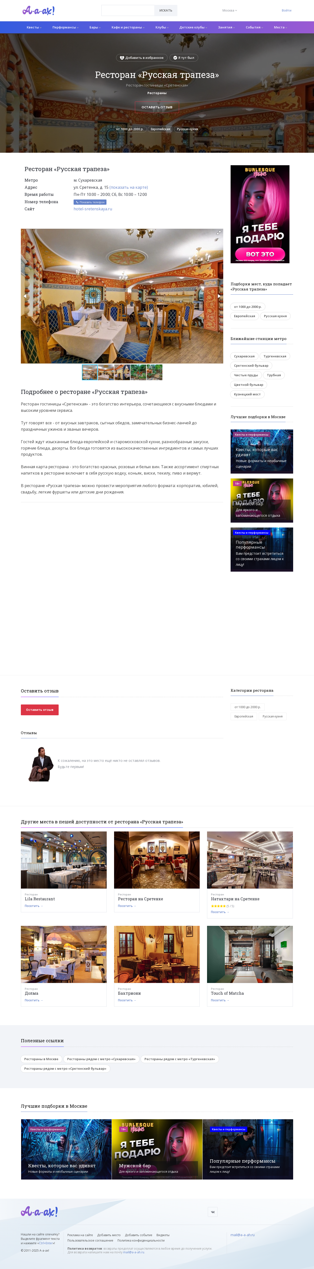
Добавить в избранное (142, 57)
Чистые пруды (246, 376)
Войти (286, 10)
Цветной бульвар (248, 386)
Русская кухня (190, 130)
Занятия (226, 27)
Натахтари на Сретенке (235, 900)
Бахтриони (129, 994)
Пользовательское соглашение (90, 1240)
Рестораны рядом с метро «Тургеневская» (179, 1060)
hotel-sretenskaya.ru (93, 210)
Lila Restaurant (40, 900)
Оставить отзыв (157, 107)
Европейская (159, 130)
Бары (95, 27)
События (254, 27)
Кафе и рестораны (128, 27)
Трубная (274, 376)
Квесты (34, 27)
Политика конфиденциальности (141, 1240)
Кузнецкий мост (247, 395)
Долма (31, 994)
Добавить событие (138, 1235)
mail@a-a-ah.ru (133, 1252)
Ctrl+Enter (46, 1243)
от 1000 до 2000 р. (126, 130)
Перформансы (65, 27)
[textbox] (128, 7)
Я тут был (183, 57)
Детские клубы (193, 27)
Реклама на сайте (80, 1235)
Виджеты (163, 1235)
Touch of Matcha (227, 994)
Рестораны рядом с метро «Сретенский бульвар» (65, 1070)
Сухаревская (244, 357)
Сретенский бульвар (251, 367)
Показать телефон (90, 203)
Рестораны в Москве (41, 1060)
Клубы (162, 27)
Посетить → (34, 907)
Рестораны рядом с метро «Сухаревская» (101, 1060)
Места (280, 27)
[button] (219, 234)
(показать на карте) (128, 188)
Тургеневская (274, 357)
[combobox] (128, 10)
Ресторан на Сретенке (140, 900)
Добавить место (109, 1235)
